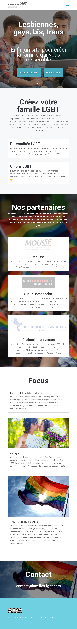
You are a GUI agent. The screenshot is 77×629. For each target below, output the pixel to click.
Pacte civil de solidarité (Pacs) (26, 392)
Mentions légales (15, 617)
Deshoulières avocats (38, 340)
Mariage (14, 453)
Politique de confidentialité (36, 617)
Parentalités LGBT (29, 72)
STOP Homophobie (38, 294)
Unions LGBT (53, 72)
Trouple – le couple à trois (24, 521)
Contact (53, 617)
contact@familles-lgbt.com (38, 586)
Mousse (38, 257)
